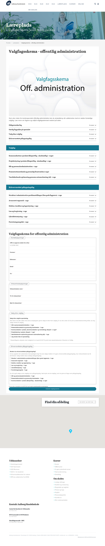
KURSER (72, 4)
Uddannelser (15, 460)
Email (11, 266)
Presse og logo (59, 490)
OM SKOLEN (32, 10)
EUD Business (15, 469)
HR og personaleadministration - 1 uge (23, 376)
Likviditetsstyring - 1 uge (18, 367)
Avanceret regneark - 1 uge (19, 360)
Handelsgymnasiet (16, 464)
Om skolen (58, 478)
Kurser (56, 460)
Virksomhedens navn (16, 289)
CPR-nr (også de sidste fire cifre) (19, 243)
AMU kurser (58, 467)
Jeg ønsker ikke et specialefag (20, 337)
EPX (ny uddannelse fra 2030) (20, 477)
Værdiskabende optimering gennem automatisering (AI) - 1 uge (30, 334)
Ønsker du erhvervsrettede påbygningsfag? (23, 351)
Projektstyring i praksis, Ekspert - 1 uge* (23, 332)
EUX (35, 4)
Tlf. (11, 273)
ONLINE (81, 4)
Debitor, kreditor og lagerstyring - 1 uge (23, 363)
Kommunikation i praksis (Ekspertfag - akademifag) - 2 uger (29, 380)
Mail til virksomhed (15, 303)
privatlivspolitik (37, 386)
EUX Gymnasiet (15, 467)
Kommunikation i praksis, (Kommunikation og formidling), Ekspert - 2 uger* (34, 330)
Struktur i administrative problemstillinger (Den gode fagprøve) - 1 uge (32, 358)
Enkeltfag (58, 474)
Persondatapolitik (60, 495)
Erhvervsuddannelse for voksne (20, 474)
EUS (53, 4)
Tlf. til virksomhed (15, 296)
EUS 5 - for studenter (17, 472)
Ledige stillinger (60, 482)
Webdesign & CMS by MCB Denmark (87, 537)
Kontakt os (58, 497)
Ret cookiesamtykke (61, 500)
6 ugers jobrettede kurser (63, 469)
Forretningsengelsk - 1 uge (19, 370)
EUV (47, 4)
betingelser (45, 386)
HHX (30, 4)
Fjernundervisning (60, 472)
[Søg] (95, 4)
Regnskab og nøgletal (61, 487)
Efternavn (13, 259)
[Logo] (16, 3)
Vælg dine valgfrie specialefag (19, 318)
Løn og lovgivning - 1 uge (19, 365)
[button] (70, 431)
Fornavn (12, 252)
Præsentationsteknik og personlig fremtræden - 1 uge (27, 327)
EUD (41, 4)
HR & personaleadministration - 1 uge (22, 325)
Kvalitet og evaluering (61, 485)
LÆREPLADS (62, 4)
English (57, 492)
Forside (8, 43)
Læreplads (16, 43)
